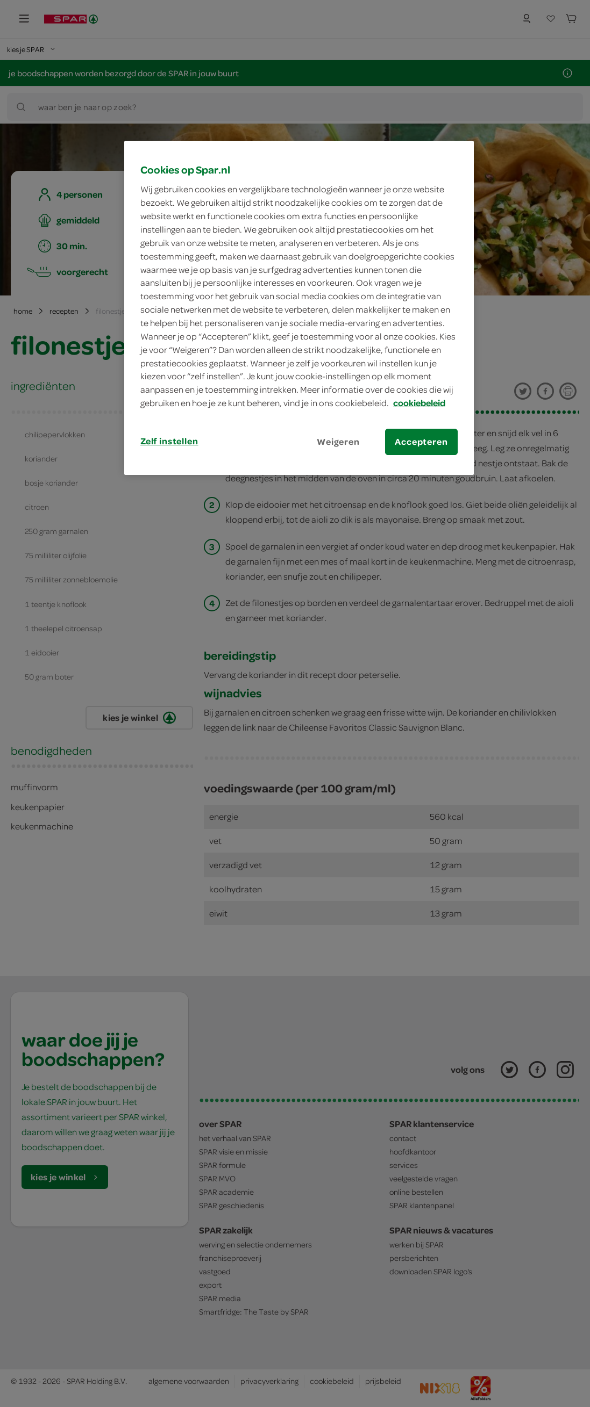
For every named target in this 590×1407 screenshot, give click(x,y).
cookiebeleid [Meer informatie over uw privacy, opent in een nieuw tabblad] (419, 403)
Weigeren (338, 442)
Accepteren (421, 442)
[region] (299, 308)
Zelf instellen (169, 441)
